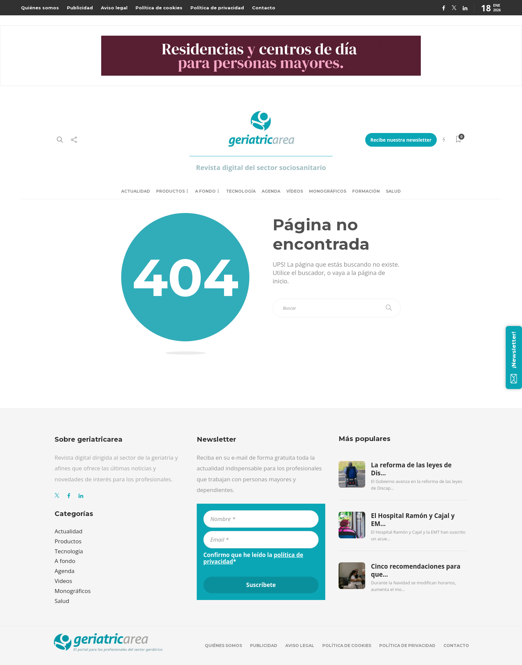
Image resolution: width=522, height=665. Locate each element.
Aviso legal (114, 7)
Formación (366, 191)
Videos (63, 581)
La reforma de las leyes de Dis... (411, 469)
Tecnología (241, 191)
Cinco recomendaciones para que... (415, 570)
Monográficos (327, 191)
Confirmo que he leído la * (253, 558)
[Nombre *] (261, 519)
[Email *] (261, 539)
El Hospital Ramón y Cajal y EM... (412, 520)
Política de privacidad (217, 7)
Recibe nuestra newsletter (401, 140)
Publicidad (80, 7)
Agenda (271, 191)
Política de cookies (158, 7)
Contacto (263, 7)
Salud (393, 191)
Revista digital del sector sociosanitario (261, 167)
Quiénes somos (40, 7)
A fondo (205, 191)
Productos (170, 191)
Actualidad (135, 191)
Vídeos (294, 191)
